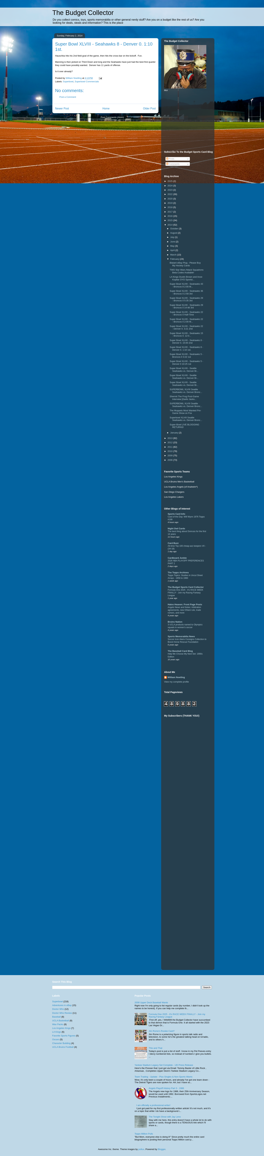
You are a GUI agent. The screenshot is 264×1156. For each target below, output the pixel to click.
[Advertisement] (190, 120)
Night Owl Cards (176, 528)
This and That (155, 1048)
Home (106, 108)
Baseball (56, 1016)
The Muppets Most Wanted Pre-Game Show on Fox (185, 412)
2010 (170, 451)
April (172, 250)
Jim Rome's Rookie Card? (162, 1031)
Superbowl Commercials (87, 81)
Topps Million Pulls (144, 1133)
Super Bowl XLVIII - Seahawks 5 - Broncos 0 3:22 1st (186, 355)
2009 (170, 455)
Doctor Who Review (62, 1013)
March (173, 254)
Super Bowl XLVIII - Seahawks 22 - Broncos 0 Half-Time (186, 313)
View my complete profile (176, 681)
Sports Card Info (176, 514)
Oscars (55, 1039)
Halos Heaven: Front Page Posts (185, 604)
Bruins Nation (175, 622)
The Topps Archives (178, 572)
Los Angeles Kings (61, 1028)
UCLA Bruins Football (62, 1047)
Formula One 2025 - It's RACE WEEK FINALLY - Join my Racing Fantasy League (185, 593)
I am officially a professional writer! (153, 1105)
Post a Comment (67, 97)
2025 (170, 181)
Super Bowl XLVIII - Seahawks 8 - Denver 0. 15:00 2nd (186, 341)
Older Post (149, 108)
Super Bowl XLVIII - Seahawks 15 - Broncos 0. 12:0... (186, 334)
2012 (170, 442)
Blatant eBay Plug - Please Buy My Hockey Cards (185, 264)
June (173, 241)
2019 (170, 203)
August (174, 233)
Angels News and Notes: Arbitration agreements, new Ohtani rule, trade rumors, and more (184, 610)
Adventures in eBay (62, 1005)
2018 (170, 207)
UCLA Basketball (60, 1020)
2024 (170, 185)
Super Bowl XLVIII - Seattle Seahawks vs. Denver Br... (184, 369)
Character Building (61, 1043)
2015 (170, 220)
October (174, 228)
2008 (170, 460)
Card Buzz (173, 543)
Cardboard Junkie (177, 558)
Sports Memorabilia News (181, 636)
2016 (170, 216)
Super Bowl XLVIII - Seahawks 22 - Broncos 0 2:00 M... (186, 320)
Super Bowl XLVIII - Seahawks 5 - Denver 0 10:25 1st (186, 362)
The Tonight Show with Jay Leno (165, 1116)
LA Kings (56, 1032)
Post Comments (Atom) (112, 117)
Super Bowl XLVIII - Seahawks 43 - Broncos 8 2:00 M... (186, 285)
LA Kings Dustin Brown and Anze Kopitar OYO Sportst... (186, 278)
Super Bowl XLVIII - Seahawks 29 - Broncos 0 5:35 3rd (186, 299)
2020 (170, 198)
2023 (170, 190)
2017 (170, 211)
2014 (170, 225)
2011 (170, 447)
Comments (173, 164)
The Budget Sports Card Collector (186, 587)
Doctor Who (58, 1009)
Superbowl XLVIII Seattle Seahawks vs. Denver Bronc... (186, 419)
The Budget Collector (83, 12)
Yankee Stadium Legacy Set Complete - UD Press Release (164, 1065)
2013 (170, 438)
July (172, 237)
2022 (170, 194)
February (175, 259)
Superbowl (68, 81)
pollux (141, 1149)
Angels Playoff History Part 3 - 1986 (166, 1088)
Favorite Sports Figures (63, 1035)
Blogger (161, 1149)
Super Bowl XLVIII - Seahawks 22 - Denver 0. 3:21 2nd (186, 327)
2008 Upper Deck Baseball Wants (151, 1002)
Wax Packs (57, 1024)
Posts (170, 159)
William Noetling (176, 677)
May (172, 246)
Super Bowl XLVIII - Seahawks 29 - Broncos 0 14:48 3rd (186, 306)
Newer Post (62, 108)
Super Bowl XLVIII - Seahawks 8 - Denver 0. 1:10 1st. (186, 348)
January (174, 432)
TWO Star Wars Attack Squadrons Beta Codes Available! (186, 271)
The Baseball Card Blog (180, 651)
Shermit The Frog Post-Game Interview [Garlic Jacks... (184, 397)
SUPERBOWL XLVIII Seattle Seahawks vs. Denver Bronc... (186, 390)
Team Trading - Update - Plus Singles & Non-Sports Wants (163, 1076)
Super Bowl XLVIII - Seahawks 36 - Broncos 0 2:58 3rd (186, 292)
